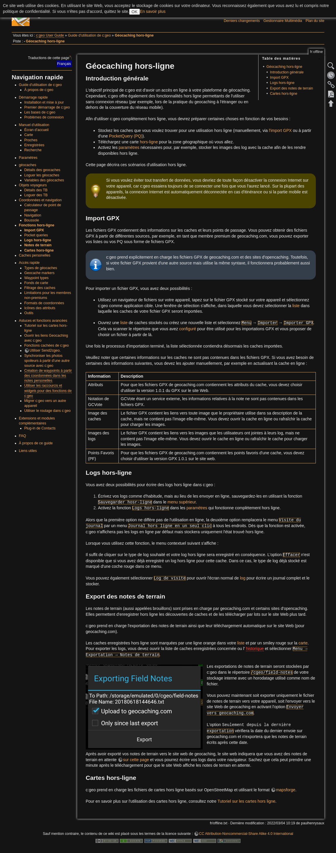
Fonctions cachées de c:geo (46, 345)
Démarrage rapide (33, 97)
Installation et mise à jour (44, 102)
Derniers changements (242, 21)
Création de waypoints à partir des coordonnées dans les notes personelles (48, 376)
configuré (187, 328)
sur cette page (136, 759)
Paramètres (28, 158)
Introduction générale (287, 72)
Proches (30, 140)
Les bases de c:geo (39, 112)
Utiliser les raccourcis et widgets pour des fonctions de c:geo (48, 390)
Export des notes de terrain (291, 88)
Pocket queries (36, 235)
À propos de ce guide (36, 443)
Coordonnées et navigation (40, 200)
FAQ (22, 436)
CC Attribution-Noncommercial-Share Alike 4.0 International (246, 834)
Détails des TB (35, 190)
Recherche (33, 150)
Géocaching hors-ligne (134, 35)
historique (255, 648)
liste (296, 305)
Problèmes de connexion (44, 117)
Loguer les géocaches (41, 175)
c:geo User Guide (50, 35)
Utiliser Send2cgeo (45, 350)
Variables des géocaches (44, 180)
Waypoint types (36, 278)
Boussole (31, 220)
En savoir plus (153, 11)
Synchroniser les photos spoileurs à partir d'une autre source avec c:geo (47, 361)
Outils (28, 313)
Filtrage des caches (39, 288)
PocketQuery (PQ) (125, 136)
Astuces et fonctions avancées (43, 321)
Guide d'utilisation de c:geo (89, 35)
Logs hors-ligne (37, 240)
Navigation (32, 215)
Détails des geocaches (42, 170)
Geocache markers (39, 273)
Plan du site (315, 21)
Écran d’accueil (36, 130)
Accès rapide (29, 263)
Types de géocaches (40, 268)
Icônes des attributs (39, 308)
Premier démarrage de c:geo (47, 107)
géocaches (27, 165)
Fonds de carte (36, 283)
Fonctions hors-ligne (36, 225)
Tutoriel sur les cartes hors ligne (246, 801)
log (242, 578)
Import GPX (34, 230)
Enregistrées (34, 145)
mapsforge (285, 789)
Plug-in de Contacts (40, 428)
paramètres (129, 147)
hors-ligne (149, 142)
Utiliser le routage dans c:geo (47, 411)
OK (134, 11)
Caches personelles (35, 255)
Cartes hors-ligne (39, 250)
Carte (28, 135)
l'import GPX (280, 130)
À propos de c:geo (38, 90)
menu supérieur (182, 502)
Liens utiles (28, 451)
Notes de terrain (37, 245)
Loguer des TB (36, 195)
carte (303, 643)
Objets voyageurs (33, 185)
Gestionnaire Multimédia (282, 21)
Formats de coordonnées (44, 303)
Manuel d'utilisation (34, 125)
